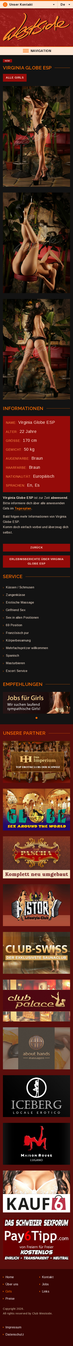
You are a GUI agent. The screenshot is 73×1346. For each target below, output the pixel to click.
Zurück (36, 547)
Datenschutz (14, 1334)
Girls (8, 1291)
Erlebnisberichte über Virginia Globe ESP (36, 561)
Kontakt (48, 1277)
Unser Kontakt (18, 4)
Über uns (11, 1284)
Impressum (13, 1327)
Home (9, 1277)
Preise (10, 1298)
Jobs (45, 1284)
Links (46, 1291)
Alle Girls (15, 77)
